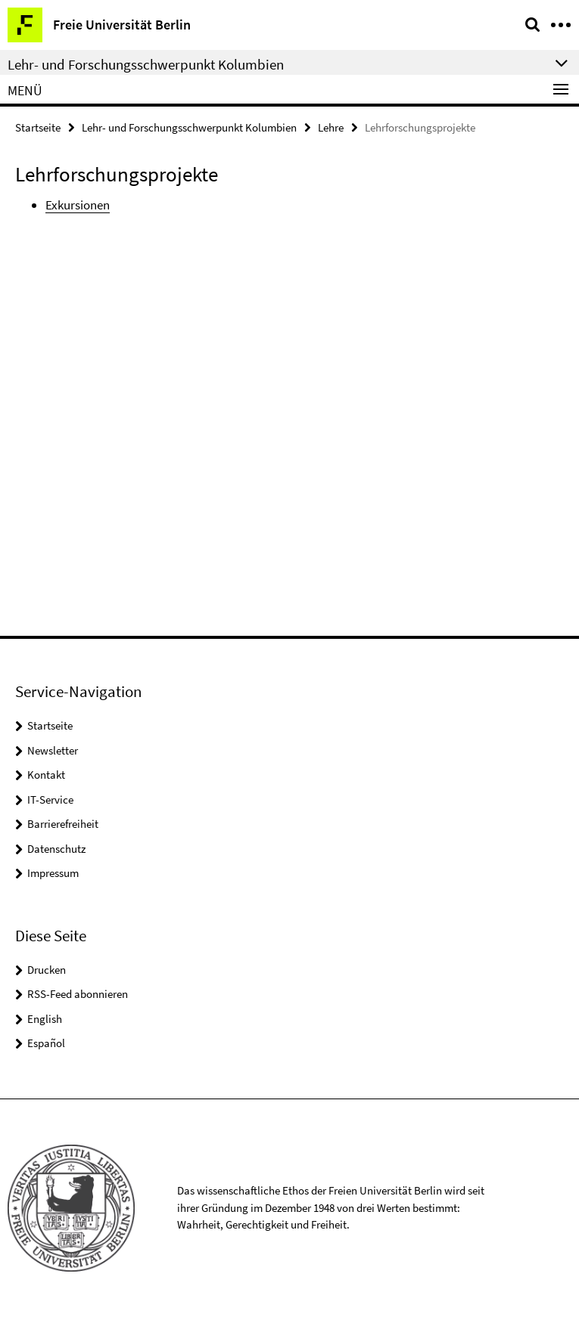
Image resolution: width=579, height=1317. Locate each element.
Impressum (53, 873)
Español (46, 1043)
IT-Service (50, 799)
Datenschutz (56, 848)
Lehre (331, 127)
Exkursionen (77, 205)
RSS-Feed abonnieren (77, 994)
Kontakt (46, 774)
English (44, 1019)
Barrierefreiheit (62, 824)
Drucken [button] (46, 969)
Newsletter (52, 750)
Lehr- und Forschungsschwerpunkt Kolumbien (189, 127)
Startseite (38, 127)
